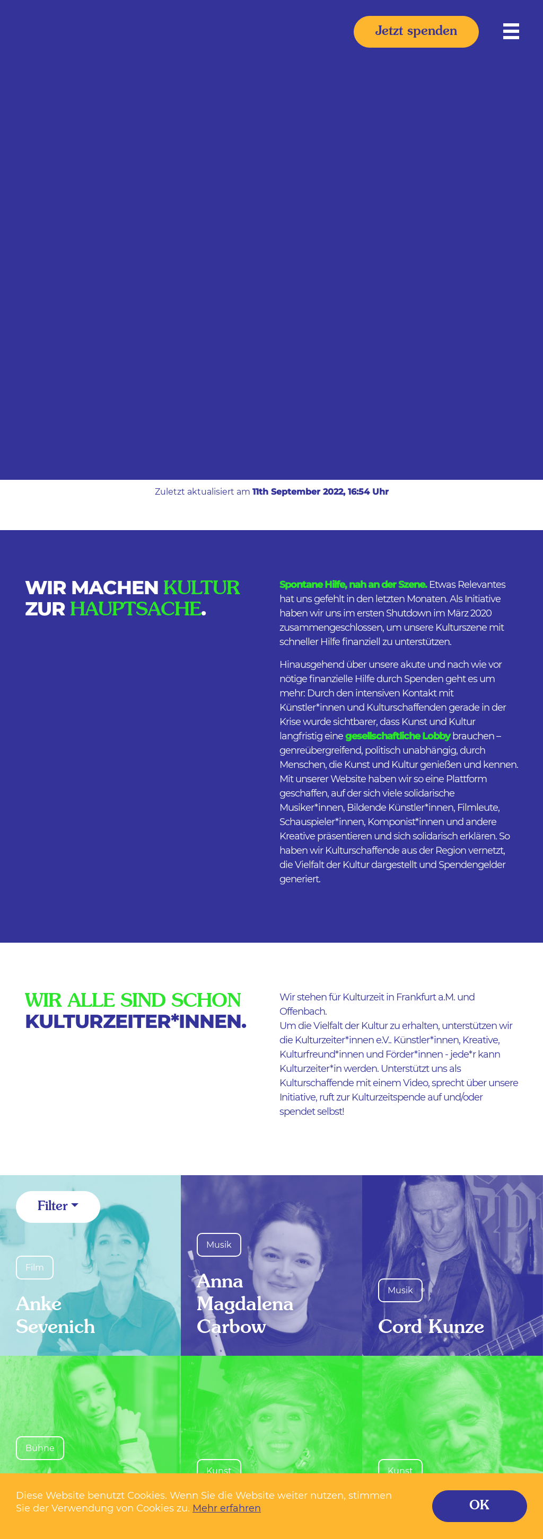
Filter (53, 1207)
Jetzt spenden (416, 31)
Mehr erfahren (226, 1508)
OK (479, 1506)
